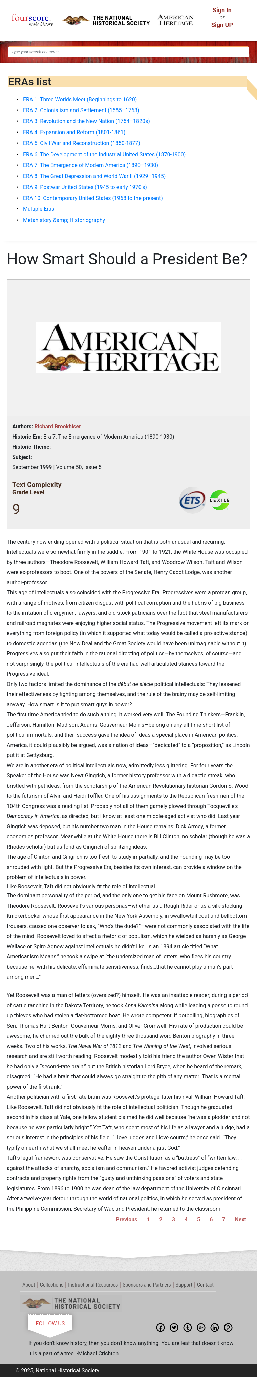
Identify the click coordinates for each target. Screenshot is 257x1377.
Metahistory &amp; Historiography (64, 220)
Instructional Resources (93, 1285)
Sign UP (222, 24)
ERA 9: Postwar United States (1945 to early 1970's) (85, 187)
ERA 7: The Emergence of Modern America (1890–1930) (90, 165)
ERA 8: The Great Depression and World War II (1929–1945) (94, 176)
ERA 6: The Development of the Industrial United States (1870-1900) (104, 154)
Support (184, 1285)
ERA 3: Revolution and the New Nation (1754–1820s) (86, 121)
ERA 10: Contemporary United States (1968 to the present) (93, 198)
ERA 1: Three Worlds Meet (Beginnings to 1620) (80, 99)
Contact (205, 1285)
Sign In (222, 10)
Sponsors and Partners (147, 1285)
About (28, 1285)
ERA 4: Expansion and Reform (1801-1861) (74, 132)
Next (240, 1219)
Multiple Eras (38, 209)
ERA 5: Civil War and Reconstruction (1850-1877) (81, 143)
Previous (126, 1219)
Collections (52, 1285)
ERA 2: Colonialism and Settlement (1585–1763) (81, 110)
